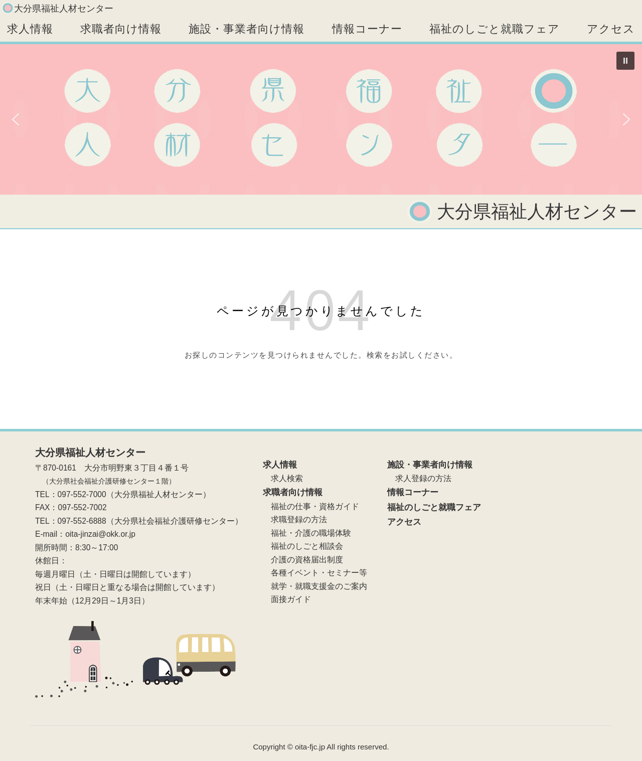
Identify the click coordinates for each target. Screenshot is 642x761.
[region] (321, 119)
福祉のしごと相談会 (303, 546)
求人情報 (30, 29)
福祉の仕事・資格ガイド (311, 506)
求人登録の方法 (419, 478)
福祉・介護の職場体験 (307, 533)
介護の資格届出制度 (303, 559)
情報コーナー (367, 29)
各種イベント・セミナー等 (315, 572)
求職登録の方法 (295, 519)
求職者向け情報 (121, 29)
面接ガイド (287, 599)
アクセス (611, 29)
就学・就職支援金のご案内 (315, 586)
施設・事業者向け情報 (246, 29)
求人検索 (283, 478)
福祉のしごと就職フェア (494, 29)
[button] (625, 61)
